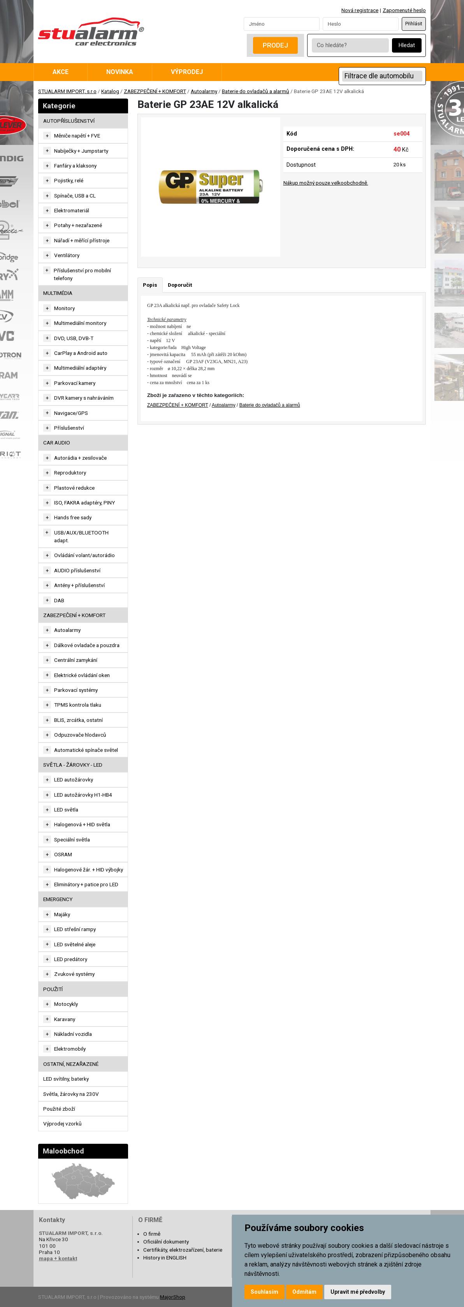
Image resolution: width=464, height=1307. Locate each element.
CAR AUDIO (56, 442)
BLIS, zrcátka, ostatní (78, 720)
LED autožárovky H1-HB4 (83, 795)
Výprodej (187, 72)
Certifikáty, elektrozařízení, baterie (182, 1250)
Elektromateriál (71, 210)
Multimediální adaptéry (80, 368)
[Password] (361, 23)
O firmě (151, 1234)
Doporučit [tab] (180, 285)
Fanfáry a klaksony (75, 165)
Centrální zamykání (75, 660)
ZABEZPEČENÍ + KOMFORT (155, 91)
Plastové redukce (74, 488)
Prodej (275, 45)
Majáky (62, 914)
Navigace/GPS (71, 413)
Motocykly (66, 1004)
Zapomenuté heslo (404, 10)
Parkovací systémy (76, 690)
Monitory (64, 308)
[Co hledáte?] (350, 45)
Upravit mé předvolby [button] (357, 1292)
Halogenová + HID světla (82, 824)
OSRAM (63, 854)
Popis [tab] (150, 285)
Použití (53, 989)
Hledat (407, 45)
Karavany (64, 1019)
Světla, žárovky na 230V (71, 1094)
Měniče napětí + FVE (77, 135)
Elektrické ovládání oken (82, 675)
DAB (59, 600)
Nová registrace (359, 10)
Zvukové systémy (74, 974)
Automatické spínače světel (86, 750)
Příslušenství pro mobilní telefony (82, 274)
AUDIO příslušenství (77, 570)
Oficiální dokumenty (166, 1241)
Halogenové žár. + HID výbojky (88, 869)
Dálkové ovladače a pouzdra (87, 645)
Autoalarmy (204, 91)
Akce (61, 72)
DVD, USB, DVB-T (73, 338)
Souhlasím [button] (264, 1292)
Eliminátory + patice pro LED (86, 884)
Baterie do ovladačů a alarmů (255, 91)
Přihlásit (413, 23)
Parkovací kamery (74, 383)
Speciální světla (72, 839)
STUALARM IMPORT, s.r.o (67, 91)
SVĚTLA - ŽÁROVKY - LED (72, 765)
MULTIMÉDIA (57, 293)
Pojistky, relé (68, 180)
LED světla (66, 809)
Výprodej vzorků (62, 1123)
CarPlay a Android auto (80, 353)
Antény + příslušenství (79, 585)
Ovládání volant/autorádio (84, 555)
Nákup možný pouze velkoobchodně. (325, 183)
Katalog (110, 91)
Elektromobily (70, 1049)
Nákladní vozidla (73, 1034)
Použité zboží (59, 1109)
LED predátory (70, 959)
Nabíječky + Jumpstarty (81, 151)
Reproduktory (70, 472)
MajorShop (172, 1297)
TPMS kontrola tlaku (77, 705)
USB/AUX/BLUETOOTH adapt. (81, 536)
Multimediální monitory (80, 323)
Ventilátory (66, 255)
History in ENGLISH (164, 1257)
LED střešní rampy (75, 929)
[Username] (282, 23)
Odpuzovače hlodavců (80, 735)
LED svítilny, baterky (66, 1079)
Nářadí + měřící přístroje (81, 240)
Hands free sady (72, 517)
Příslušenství (69, 428)
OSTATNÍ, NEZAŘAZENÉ (70, 1064)
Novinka (119, 72)
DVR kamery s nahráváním (84, 398)
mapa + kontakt (58, 1258)
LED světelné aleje (74, 944)
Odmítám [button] (304, 1292)
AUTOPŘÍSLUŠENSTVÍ (69, 121)
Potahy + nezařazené (78, 225)
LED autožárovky (73, 779)
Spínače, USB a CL (75, 195)
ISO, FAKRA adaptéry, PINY (84, 502)
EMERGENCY (57, 899)
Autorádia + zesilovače (80, 458)
